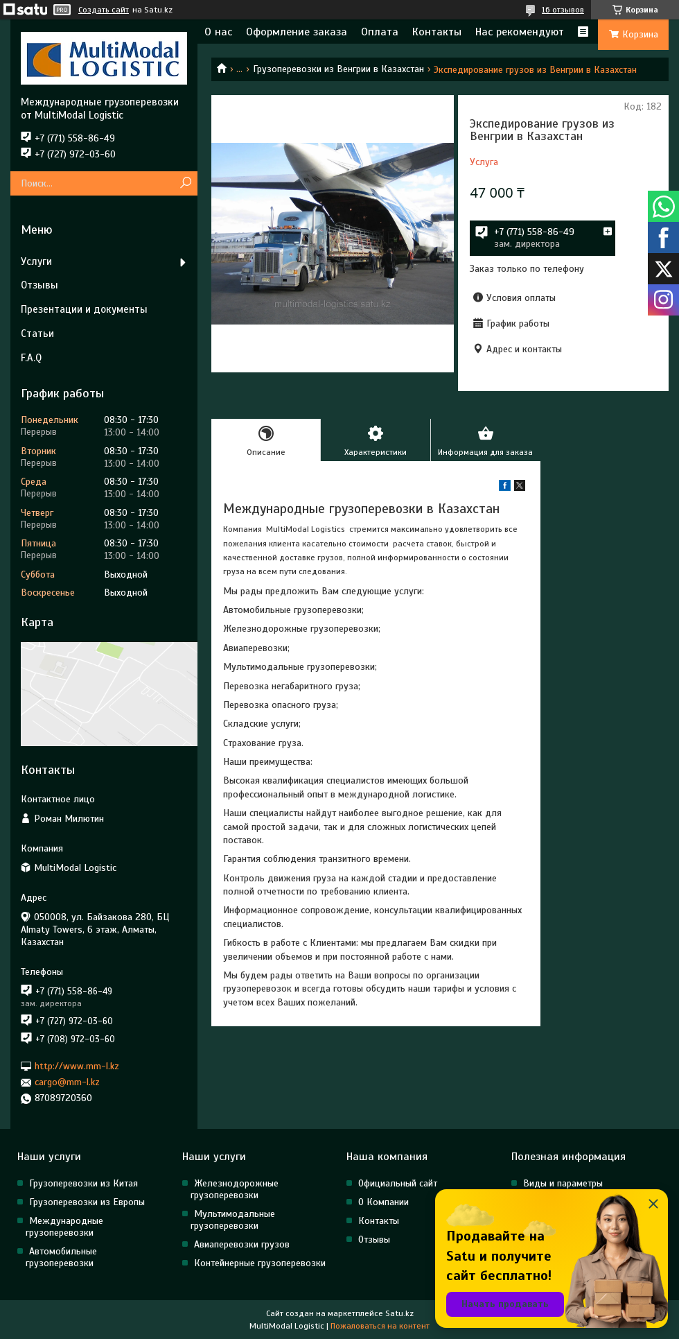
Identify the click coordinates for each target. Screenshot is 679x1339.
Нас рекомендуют (519, 32)
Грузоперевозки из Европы (87, 1202)
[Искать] (185, 183)
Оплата (379, 32)
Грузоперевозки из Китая (83, 1183)
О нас (218, 32)
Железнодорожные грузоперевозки (235, 1189)
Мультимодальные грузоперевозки (233, 1220)
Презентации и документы (84, 309)
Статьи (37, 333)
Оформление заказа (296, 32)
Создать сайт (103, 10)
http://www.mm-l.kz (77, 1066)
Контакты (436, 32)
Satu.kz (399, 1313)
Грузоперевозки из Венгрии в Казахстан (338, 69)
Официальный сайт (397, 1183)
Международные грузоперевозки (64, 1226)
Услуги (36, 261)
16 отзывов (563, 10)
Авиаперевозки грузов (242, 1244)
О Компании (383, 1202)
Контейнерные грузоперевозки (260, 1263)
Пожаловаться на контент (380, 1326)
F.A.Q (31, 358)
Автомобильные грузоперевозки (61, 1257)
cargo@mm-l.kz (67, 1082)
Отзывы (39, 285)
